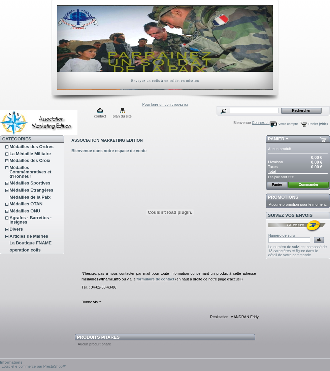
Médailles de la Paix (30, 197)
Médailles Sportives (29, 183)
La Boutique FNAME (30, 242)
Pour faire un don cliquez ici (165, 104)
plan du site (122, 116)
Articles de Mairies (28, 236)
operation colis (24, 249)
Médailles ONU (24, 210)
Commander (308, 185)
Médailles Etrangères (31, 190)
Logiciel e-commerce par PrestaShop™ (34, 366)
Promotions (283, 197)
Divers (16, 229)
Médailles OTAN (25, 203)
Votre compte (288, 124)
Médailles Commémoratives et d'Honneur (30, 172)
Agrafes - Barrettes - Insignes (30, 220)
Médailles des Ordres (31, 146)
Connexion (261, 123)
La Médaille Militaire (30, 153)
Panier (318, 124)
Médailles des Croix (29, 160)
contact (100, 116)
